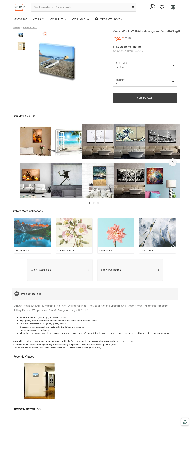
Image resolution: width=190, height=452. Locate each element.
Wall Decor (80, 19)
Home (16, 27)
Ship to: (128, 50)
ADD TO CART (145, 97)
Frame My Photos (108, 19)
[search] (133, 7)
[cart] (172, 7)
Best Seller (20, 19)
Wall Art (38, 19)
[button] (173, 162)
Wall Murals (58, 19)
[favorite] (162, 7)
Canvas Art (30, 27)
